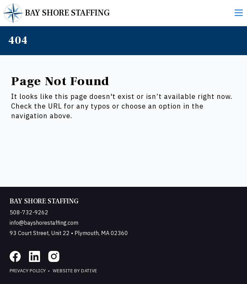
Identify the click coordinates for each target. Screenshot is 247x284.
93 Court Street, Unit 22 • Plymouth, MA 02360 (69, 233)
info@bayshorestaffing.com (44, 222)
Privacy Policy (28, 271)
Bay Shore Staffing (44, 201)
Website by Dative (75, 271)
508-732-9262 (29, 212)
